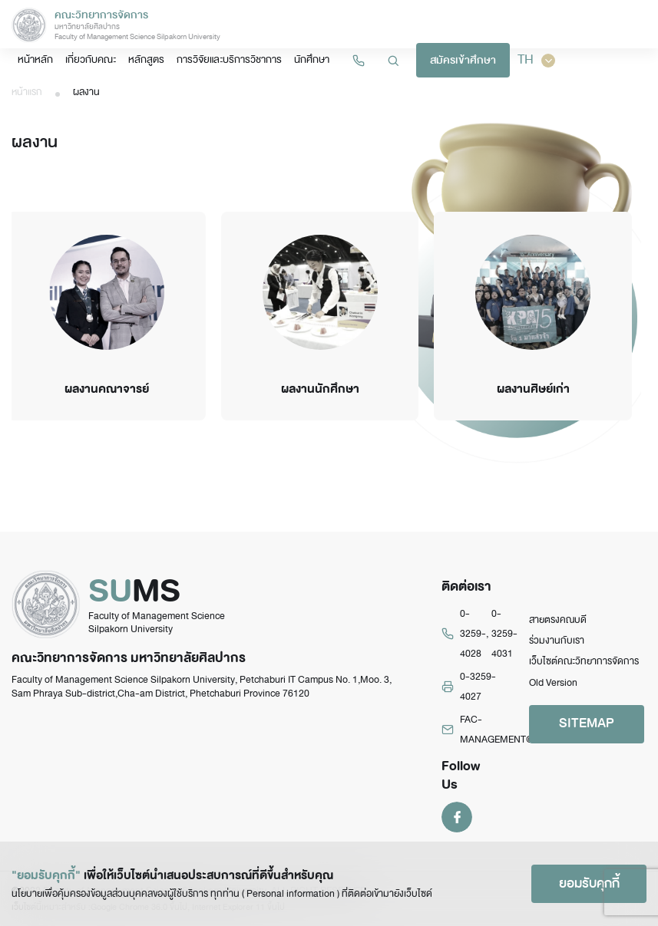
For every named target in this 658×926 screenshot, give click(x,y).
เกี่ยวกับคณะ (90, 59)
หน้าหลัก (35, 59)
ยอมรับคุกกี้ (589, 883)
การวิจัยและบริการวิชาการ (229, 59)
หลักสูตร (146, 59)
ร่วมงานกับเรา (556, 640)
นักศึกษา (311, 59)
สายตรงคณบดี (558, 620)
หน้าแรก (27, 92)
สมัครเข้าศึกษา (463, 60)
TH (536, 60)
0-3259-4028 (473, 634)
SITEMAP (586, 723)
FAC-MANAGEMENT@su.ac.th (513, 729)
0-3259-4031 (504, 634)
